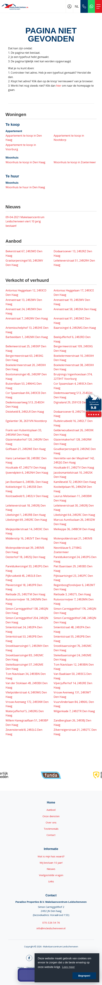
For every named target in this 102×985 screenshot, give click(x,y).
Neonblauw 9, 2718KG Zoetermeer (67, 550)
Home (21, 967)
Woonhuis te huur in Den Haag (25, 187)
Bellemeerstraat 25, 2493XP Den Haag (26, 348)
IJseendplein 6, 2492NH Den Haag (27, 472)
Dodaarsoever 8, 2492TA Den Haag (72, 414)
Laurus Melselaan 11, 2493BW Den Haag (73, 498)
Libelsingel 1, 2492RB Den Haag (26, 515)
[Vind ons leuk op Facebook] (29, 958)
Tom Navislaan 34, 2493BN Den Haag (26, 676)
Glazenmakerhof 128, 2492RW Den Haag (73, 442)
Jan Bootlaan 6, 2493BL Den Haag (27, 482)
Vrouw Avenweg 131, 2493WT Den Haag (72, 695)
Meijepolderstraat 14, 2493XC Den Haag (27, 531)
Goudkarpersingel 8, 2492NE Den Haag (75, 451)
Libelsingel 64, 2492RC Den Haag (74, 515)
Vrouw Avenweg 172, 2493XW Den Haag (27, 704)
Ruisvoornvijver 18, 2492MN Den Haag (26, 602)
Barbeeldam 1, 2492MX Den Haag (27, 337)
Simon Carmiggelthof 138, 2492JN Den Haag (27, 611)
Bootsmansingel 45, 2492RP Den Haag (26, 376)
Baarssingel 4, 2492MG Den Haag (75, 328)
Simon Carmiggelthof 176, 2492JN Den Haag (75, 611)
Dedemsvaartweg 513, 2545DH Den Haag (73, 395)
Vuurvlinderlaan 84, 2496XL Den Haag (74, 704)
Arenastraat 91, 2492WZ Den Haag (72, 321)
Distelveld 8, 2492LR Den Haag (25, 411)
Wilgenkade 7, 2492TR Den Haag (74, 711)
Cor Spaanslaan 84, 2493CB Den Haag (26, 395)
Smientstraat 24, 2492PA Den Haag (24, 629)
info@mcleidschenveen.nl (51, 928)
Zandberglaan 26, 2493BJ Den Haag (72, 723)
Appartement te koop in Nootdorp (69, 138)
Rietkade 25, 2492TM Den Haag (25, 594)
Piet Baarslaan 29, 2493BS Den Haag (73, 568)
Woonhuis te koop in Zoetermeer (75, 162)
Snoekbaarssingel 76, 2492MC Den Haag (73, 648)
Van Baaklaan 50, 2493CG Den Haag (73, 676)
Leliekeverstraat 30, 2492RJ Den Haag (74, 508)
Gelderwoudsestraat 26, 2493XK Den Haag (74, 432)
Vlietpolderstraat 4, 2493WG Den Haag (26, 695)
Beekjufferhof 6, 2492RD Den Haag (72, 339)
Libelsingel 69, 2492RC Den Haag (26, 520)
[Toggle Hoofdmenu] (98, 6)
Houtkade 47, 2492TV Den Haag (26, 467)
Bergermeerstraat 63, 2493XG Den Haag (24, 358)
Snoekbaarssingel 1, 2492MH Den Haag (27, 648)
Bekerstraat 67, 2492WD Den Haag (24, 253)
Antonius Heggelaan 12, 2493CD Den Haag (26, 293)
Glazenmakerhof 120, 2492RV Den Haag (27, 442)
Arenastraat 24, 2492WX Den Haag (24, 311)
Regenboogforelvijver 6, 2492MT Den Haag (74, 587)
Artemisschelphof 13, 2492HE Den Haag (27, 330)
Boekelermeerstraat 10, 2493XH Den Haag (74, 358)
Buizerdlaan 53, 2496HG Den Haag (24, 386)
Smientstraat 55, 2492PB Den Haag (72, 639)
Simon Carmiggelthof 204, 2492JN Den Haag (27, 620)
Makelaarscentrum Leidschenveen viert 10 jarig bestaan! (25, 221)
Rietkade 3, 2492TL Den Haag (72, 594)
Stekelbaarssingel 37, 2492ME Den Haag (24, 667)
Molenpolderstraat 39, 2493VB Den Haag (25, 550)
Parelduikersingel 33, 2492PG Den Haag (27, 568)
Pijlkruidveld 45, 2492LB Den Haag (23, 578)
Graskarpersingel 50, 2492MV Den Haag (24, 263)
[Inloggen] (69, 6)
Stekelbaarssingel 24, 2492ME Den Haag (72, 657)
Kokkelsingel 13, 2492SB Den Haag (24, 489)
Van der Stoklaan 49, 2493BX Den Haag (27, 685)
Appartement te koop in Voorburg (21, 147)
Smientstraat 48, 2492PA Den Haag (72, 629)
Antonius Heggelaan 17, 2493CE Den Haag (74, 293)
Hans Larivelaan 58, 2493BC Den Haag (26, 460)
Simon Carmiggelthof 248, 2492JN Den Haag (75, 620)
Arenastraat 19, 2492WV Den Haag (72, 302)
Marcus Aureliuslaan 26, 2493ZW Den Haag (74, 522)
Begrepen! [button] (84, 975)
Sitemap (30, 967)
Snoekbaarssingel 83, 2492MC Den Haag (25, 657)
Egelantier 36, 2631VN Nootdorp (26, 421)
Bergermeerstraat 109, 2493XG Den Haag (73, 348)
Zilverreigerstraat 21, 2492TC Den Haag (75, 732)
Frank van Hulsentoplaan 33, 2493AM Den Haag (24, 432)
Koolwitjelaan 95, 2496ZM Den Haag (73, 489)
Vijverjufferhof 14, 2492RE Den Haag (73, 685)
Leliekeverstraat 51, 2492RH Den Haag (74, 263)
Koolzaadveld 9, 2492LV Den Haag (27, 496)
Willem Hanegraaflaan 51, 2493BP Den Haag (27, 723)
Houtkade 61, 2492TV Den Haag (74, 467)
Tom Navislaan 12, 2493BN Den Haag (74, 667)
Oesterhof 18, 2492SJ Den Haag (25, 557)
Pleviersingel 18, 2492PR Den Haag (24, 587)
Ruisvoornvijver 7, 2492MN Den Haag (74, 602)
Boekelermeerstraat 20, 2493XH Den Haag (26, 367)
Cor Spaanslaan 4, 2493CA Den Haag (73, 386)
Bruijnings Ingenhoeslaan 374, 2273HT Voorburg (73, 376)
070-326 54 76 (51, 922)
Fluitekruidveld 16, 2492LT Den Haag (73, 423)
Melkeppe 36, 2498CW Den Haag (74, 529)
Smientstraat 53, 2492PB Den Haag (24, 639)
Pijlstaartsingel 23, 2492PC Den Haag (73, 578)
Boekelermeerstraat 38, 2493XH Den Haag (74, 367)
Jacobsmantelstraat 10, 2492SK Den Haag (73, 475)
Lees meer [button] (68, 967)
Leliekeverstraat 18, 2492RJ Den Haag (26, 508)
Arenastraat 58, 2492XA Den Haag (75, 309)
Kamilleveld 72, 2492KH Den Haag (75, 482)
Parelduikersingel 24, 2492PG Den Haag (75, 559)
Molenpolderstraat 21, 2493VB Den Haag (73, 541)
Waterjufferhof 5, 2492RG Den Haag (25, 713)
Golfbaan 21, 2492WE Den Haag (26, 449)
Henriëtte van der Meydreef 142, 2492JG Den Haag (74, 460)
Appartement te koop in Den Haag (24, 138)
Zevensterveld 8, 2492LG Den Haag (24, 732)
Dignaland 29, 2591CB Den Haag (74, 402)
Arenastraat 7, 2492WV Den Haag (27, 318)
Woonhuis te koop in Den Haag (25, 162)
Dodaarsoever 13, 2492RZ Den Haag (73, 253)
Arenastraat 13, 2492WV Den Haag (24, 302)
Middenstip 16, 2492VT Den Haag (27, 538)
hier (58, 85)
